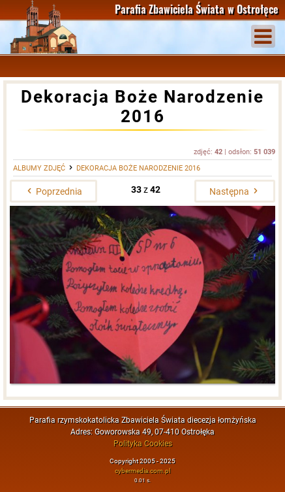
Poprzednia (53, 191)
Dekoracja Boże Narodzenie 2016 (138, 168)
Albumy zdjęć (39, 168)
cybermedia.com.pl (142, 470)
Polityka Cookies (142, 443)
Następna (234, 191)
